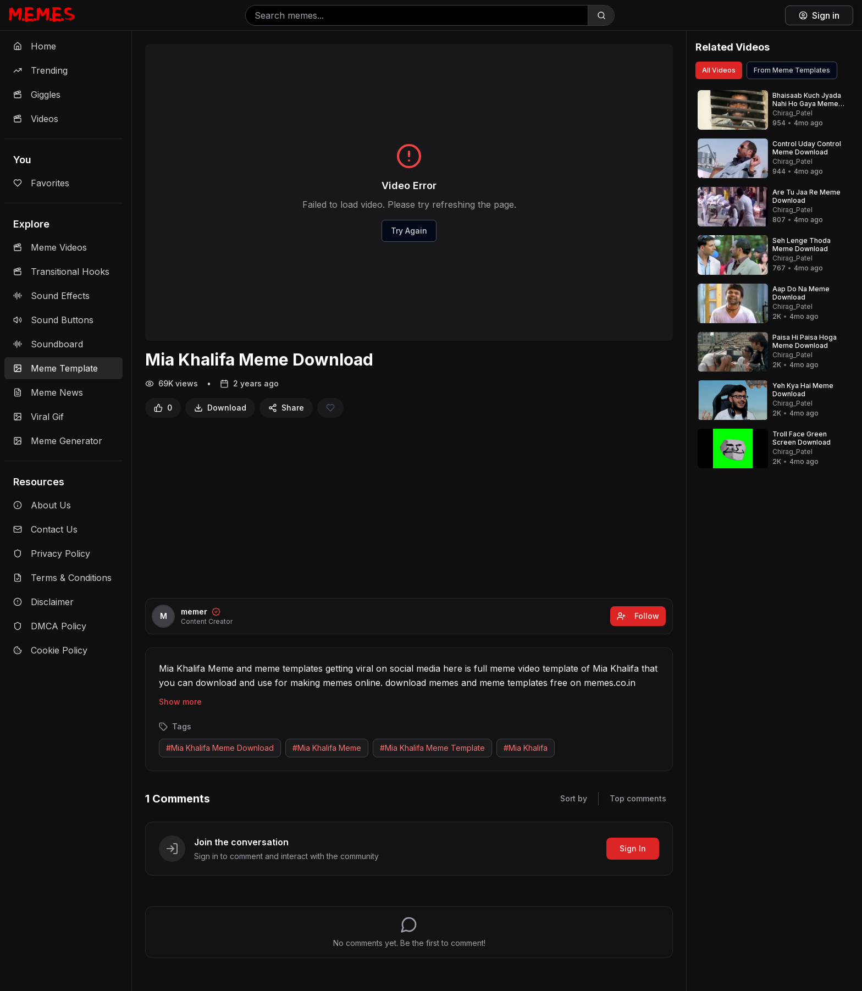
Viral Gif (38, 416)
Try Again (409, 230)
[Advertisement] (409, 508)
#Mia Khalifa (526, 747)
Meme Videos (50, 247)
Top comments (638, 798)
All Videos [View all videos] (719, 70)
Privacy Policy (51, 553)
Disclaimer (43, 601)
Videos (35, 118)
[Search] (601, 15)
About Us (42, 505)
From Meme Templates (792, 70)
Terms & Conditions (62, 577)
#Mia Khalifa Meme (326, 747)
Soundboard (48, 344)
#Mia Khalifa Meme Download (220, 747)
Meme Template (55, 368)
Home (34, 46)
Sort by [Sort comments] (573, 798)
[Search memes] (417, 15)
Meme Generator (57, 440)
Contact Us (45, 529)
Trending (40, 70)
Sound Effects (51, 295)
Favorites (41, 183)
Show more (180, 701)
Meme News (48, 392)
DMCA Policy (49, 626)
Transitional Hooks (61, 271)
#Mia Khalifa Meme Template (432, 747)
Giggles (36, 94)
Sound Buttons (53, 319)
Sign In (633, 848)
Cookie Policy (50, 650)
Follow (638, 616)
